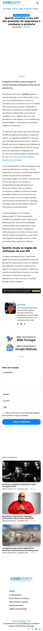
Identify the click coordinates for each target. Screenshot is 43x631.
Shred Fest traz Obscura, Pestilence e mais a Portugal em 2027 (19, 485)
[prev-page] (3, 557)
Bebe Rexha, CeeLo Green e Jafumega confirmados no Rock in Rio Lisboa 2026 (18, 517)
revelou (36, 97)
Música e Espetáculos (21, 15)
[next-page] (7, 557)
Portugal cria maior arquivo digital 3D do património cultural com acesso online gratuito (20, 549)
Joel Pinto (18, 27)
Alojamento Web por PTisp (21, 621)
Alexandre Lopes (22, 489)
